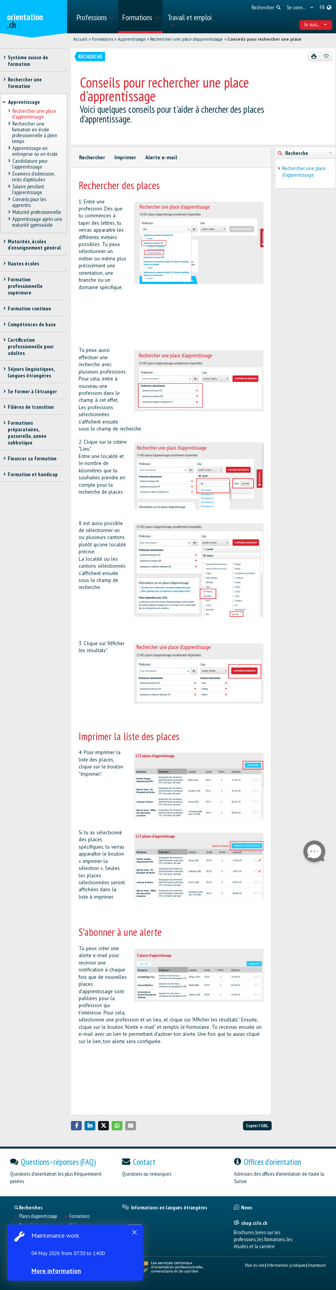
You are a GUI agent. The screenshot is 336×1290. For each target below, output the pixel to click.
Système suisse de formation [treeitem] (28, 60)
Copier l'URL (257, 1125)
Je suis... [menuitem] (315, 24)
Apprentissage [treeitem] (24, 101)
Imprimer (125, 157)
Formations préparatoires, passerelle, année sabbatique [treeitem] (27, 432)
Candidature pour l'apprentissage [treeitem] (29, 163)
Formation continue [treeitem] (29, 308)
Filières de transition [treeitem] (31, 406)
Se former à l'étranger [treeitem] (32, 391)
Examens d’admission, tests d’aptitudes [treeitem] (33, 176)
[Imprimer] (314, 56)
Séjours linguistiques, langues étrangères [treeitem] (31, 372)
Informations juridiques (286, 1265)
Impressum (317, 1265)
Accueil (80, 39)
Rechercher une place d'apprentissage (186, 39)
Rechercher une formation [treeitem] (25, 83)
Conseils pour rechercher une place (264, 39)
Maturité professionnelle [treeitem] (36, 211)
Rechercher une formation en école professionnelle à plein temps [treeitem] (34, 133)
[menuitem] (94, 16)
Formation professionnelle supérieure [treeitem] (25, 286)
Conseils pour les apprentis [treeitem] (29, 202)
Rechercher (92, 157)
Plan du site (254, 1265)
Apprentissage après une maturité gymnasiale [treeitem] (37, 221)
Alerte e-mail (161, 157)
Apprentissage (132, 39)
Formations (102, 39)
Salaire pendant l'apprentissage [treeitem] (28, 189)
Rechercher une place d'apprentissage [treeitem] (34, 114)
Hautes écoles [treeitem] (23, 263)
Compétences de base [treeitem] (32, 324)
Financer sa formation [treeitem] (32, 458)
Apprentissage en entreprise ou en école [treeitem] (35, 151)
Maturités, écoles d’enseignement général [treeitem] (34, 244)
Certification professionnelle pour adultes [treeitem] (31, 346)
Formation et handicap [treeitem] (33, 474)
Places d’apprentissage (38, 1216)
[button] (76, 1125)
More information (58, 1270)
